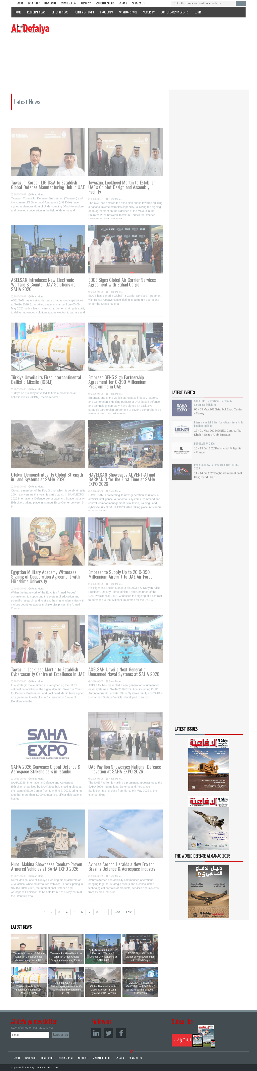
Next (117, 912)
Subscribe (193, 1036)
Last (128, 912)
